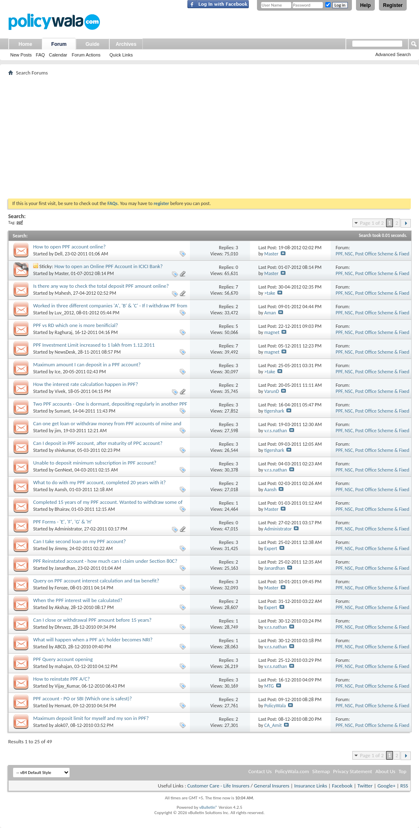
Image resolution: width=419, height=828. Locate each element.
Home (25, 44)
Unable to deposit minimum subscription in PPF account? (94, 463)
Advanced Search (393, 54)
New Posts (21, 54)
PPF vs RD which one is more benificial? (75, 325)
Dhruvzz (63, 627)
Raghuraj (63, 332)
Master (271, 254)
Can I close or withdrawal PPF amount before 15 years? (92, 620)
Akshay (61, 607)
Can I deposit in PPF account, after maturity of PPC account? (97, 443)
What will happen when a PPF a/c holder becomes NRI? (93, 639)
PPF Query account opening (63, 659)
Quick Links (121, 54)
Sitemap (321, 771)
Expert (270, 548)
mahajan (63, 666)
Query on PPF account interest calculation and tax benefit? (96, 581)
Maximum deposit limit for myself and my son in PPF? (91, 718)
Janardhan (65, 568)
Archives (126, 44)
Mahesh (63, 293)
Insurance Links (310, 786)
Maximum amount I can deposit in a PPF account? (87, 364)
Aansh (61, 489)
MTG (269, 686)
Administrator (68, 529)
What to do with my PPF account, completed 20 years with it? (99, 482)
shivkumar (65, 450)
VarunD (271, 391)
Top (402, 771)
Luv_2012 (64, 313)
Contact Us (260, 771)
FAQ (40, 54)
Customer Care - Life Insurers (218, 786)
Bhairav (62, 509)
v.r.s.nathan (275, 430)
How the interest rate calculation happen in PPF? (85, 384)
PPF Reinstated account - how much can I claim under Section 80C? (105, 561)
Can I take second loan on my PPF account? (79, 541)
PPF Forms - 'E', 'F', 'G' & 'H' (62, 522)
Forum (58, 44)
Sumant (62, 411)
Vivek (60, 391)
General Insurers (271, 786)
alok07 (61, 725)
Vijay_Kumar (67, 686)
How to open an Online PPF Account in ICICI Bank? (108, 266)
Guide (92, 44)
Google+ (386, 786)
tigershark (274, 411)
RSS (404, 786)
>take (269, 293)
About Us (385, 771)
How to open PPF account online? (69, 247)
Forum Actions (86, 54)
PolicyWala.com (292, 771)
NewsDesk (65, 352)
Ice (58, 372)
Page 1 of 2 (372, 223)
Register (393, 5)
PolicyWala (275, 705)
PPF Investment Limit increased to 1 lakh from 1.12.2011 (94, 345)
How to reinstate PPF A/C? (61, 679)
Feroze (61, 588)
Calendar (58, 54)
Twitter (364, 786)
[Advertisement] (209, 137)
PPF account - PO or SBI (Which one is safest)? (82, 698)
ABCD (60, 647)
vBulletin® (208, 807)
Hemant (63, 705)
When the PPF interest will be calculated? (77, 600)
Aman (270, 313)
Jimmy (61, 548)
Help (365, 5)
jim (58, 430)
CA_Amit (273, 725)
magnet (271, 332)
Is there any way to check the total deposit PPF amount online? (101, 286)
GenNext (63, 470)
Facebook (342, 786)
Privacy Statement (352, 771)
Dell (59, 254)
